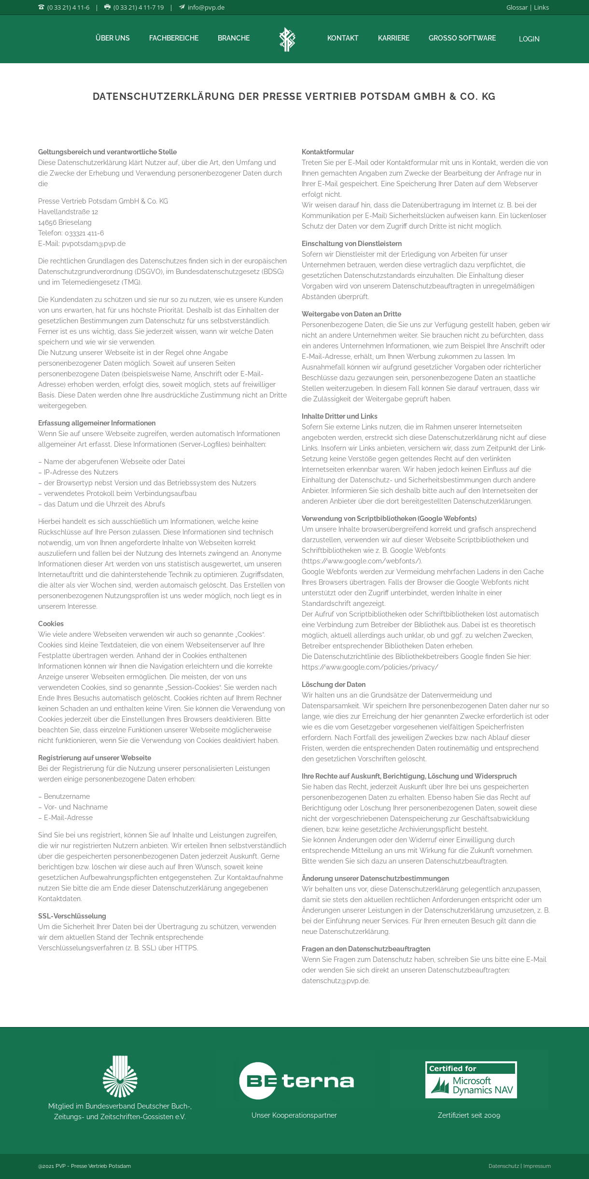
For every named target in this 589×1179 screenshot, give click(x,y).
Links (541, 7)
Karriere (393, 38)
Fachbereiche (173, 38)
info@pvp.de (206, 7)
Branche (234, 38)
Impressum (537, 1166)
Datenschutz (504, 1166)
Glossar (517, 7)
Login (529, 39)
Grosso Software (462, 38)
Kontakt (343, 38)
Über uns (113, 38)
